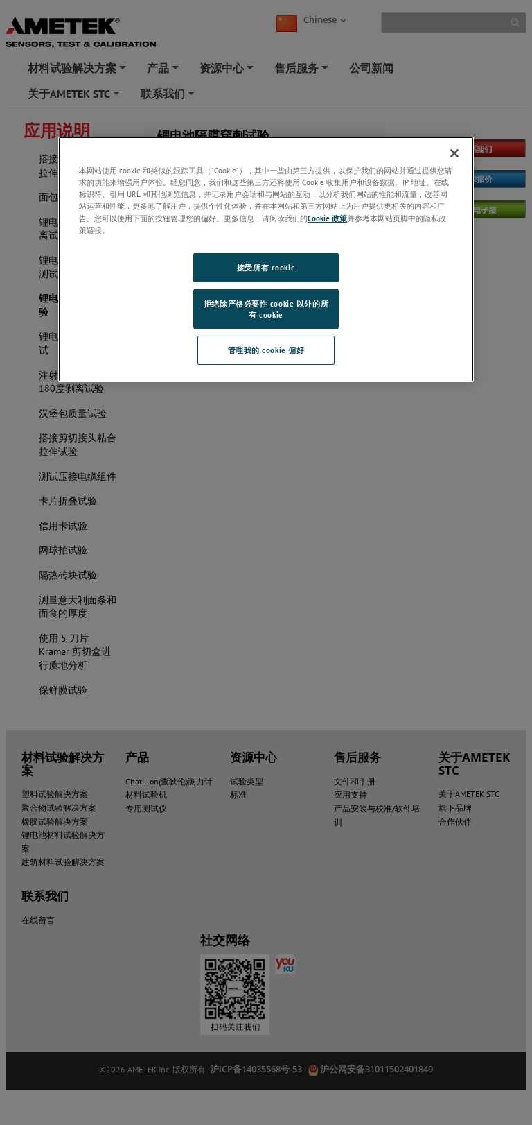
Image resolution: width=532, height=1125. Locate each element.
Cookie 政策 (327, 218)
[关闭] (454, 153)
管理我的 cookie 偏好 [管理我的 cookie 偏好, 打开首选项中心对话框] (266, 350)
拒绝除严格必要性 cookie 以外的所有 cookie (266, 309)
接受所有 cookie (266, 267)
